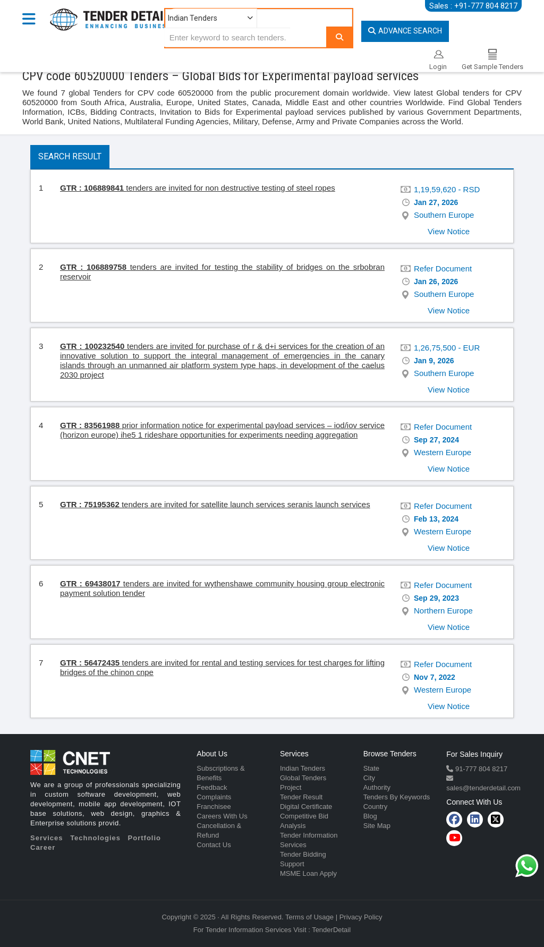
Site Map (376, 826)
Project (290, 787)
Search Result (69, 156)
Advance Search (405, 31)
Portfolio (144, 838)
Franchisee (214, 807)
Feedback (212, 787)
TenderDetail (331, 930)
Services (46, 838)
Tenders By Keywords (396, 797)
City (369, 778)
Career (42, 847)
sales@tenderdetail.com (483, 788)
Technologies (95, 838)
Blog (370, 816)
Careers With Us (222, 816)
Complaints (214, 797)
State (371, 768)
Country (375, 807)
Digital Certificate (306, 807)
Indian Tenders (302, 768)
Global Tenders (303, 778)
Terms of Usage (309, 917)
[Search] (339, 37)
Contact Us (214, 845)
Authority (376, 787)
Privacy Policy (360, 917)
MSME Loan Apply (308, 873)
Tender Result (301, 797)
